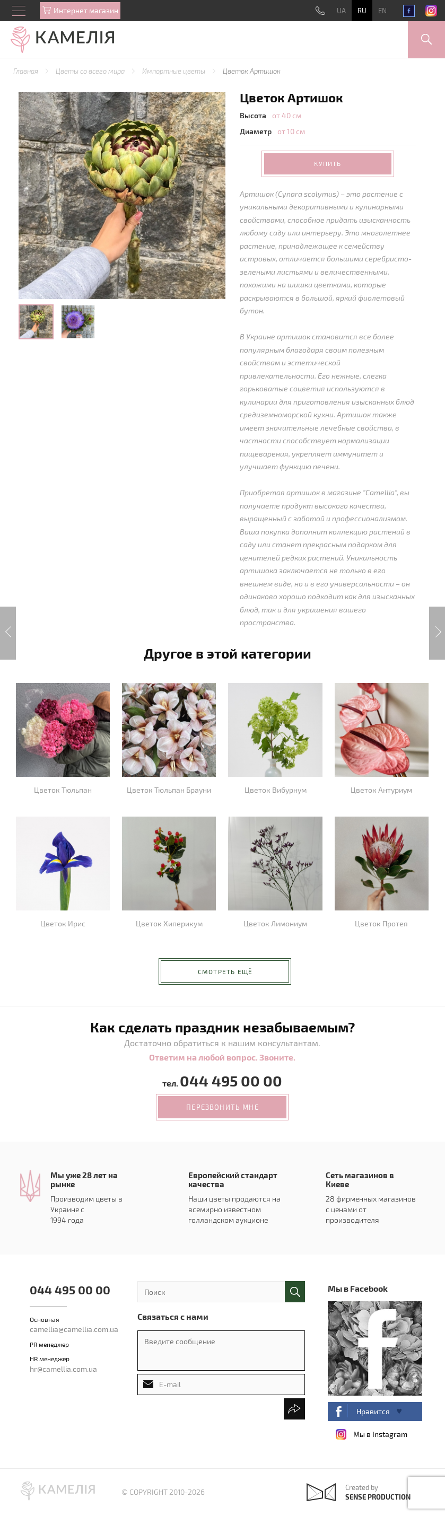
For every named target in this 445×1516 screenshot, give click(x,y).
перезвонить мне (222, 1107)
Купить (327, 163)
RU (362, 10)
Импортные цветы (174, 71)
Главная (26, 71)
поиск (295, 1291)
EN (382, 10)
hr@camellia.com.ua (63, 1368)
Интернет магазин (86, 10)
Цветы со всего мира (91, 71)
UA (341, 10)
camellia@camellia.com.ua (74, 1329)
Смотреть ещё (225, 971)
